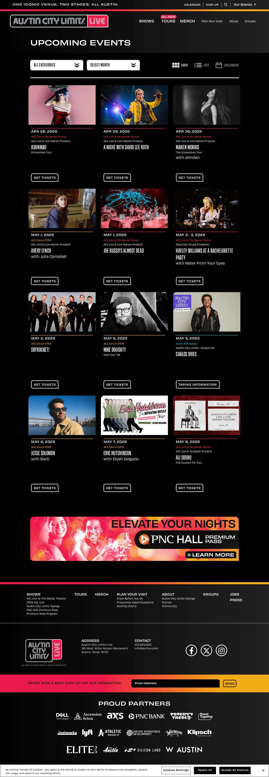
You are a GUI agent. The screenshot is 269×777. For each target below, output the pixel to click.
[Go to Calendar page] (227, 65)
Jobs (234, 594)
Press (236, 600)
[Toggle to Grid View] (180, 65)
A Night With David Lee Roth (126, 148)
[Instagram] (221, 650)
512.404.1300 (143, 645)
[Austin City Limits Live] (59, 21)
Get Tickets (45, 178)
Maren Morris (187, 148)
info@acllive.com (146, 648)
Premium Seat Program (42, 614)
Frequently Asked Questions (135, 602)
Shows (146, 21)
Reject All (205, 771)
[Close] (263, 771)
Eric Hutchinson (117, 454)
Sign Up (212, 5)
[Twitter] (206, 650)
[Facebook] (191, 650)
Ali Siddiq (183, 458)
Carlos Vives (186, 355)
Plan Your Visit (212, 21)
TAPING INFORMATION (198, 385)
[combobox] (56, 65)
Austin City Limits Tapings (43, 606)
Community (169, 606)
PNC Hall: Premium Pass (42, 610)
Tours (168, 21)
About (233, 21)
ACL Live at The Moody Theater (46, 599)
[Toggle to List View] (202, 65)
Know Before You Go (130, 599)
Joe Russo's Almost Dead (124, 251)
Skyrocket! (40, 350)
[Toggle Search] (225, 5)
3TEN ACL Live (35, 602)
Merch (190, 21)
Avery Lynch (41, 251)
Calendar (192, 5)
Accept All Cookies (235, 771)
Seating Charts (126, 606)
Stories (166, 602)
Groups (250, 21)
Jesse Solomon (43, 454)
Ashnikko (38, 148)
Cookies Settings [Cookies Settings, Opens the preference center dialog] (176, 771)
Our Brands (245, 4)
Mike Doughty (115, 350)
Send (230, 684)
